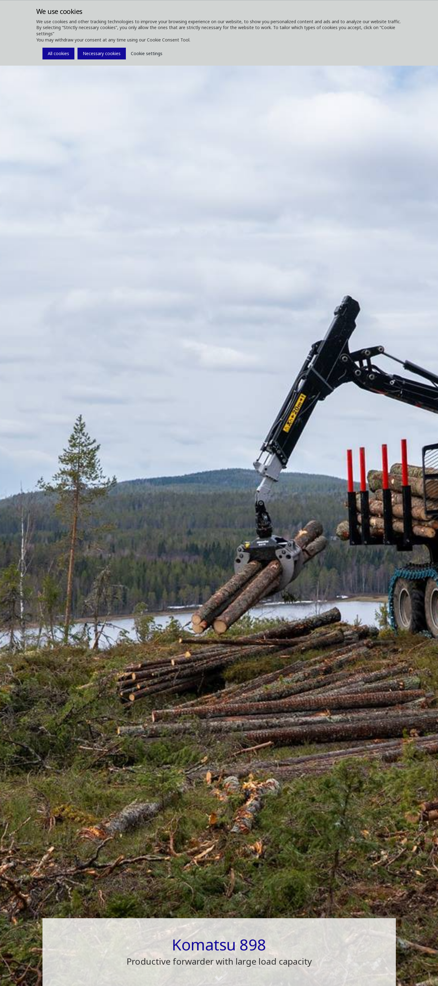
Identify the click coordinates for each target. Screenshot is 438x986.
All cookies (58, 53)
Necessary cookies (102, 53)
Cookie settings (146, 53)
